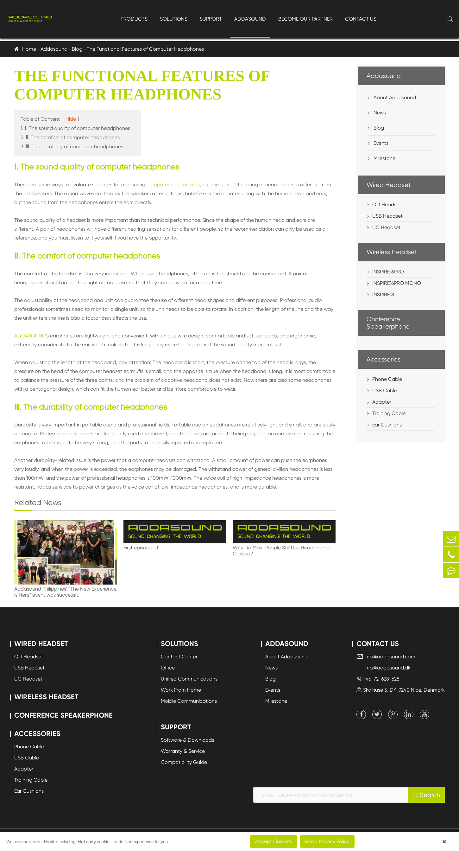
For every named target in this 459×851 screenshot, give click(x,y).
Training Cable (389, 413)
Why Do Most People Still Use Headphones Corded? (281, 551)
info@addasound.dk (383, 668)
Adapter (381, 402)
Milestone (381, 158)
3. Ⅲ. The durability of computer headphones (72, 147)
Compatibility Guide (184, 762)
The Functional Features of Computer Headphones (145, 49)
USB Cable (384, 390)
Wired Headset (389, 185)
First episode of (140, 548)
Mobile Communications (189, 701)
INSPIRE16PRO (388, 272)
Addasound (250, 19)
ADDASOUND (30, 336)
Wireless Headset (392, 252)
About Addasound (392, 97)
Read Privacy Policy (327, 841)
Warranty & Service (183, 751)
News (377, 113)
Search (426, 795)
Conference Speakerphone (388, 323)
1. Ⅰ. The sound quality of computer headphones (75, 128)
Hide (71, 119)
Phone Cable (387, 379)
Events (378, 143)
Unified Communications (189, 679)
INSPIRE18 (383, 294)
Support (211, 19)
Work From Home (181, 690)
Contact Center (179, 657)
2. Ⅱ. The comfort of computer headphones (70, 137)
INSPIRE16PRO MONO (396, 283)
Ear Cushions (387, 425)
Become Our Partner (305, 19)
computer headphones (173, 185)
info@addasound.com (385, 657)
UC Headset (386, 227)
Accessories (383, 359)
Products (134, 19)
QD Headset (386, 205)
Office (168, 668)
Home (29, 49)
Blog (77, 49)
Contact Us (360, 19)
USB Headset (387, 216)
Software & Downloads (187, 740)
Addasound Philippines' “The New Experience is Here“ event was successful (65, 592)
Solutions (173, 19)
